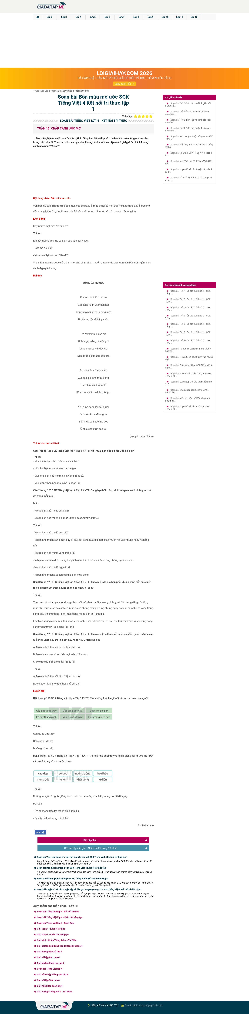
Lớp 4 (78, 17)
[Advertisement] (124, 44)
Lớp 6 (107, 17)
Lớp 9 (150, 17)
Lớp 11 (179, 17)
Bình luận (40, 832)
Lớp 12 (194, 17)
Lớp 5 (93, 17)
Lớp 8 (136, 17)
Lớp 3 (64, 17)
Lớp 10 (165, 17)
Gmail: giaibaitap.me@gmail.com (143, 1005)
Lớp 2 (49, 17)
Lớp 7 (121, 17)
